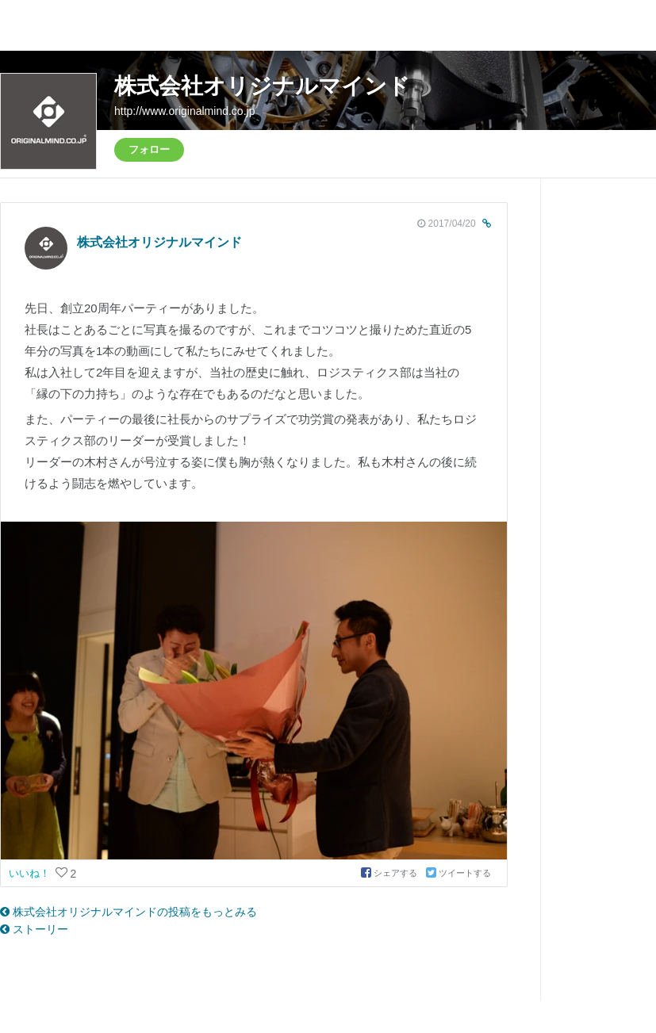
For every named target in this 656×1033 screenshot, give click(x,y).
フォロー (149, 149)
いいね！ (31, 873)
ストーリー (34, 929)
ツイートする (458, 873)
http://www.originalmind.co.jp (184, 111)
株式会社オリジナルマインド (262, 86)
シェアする (390, 873)
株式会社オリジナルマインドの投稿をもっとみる (128, 911)
